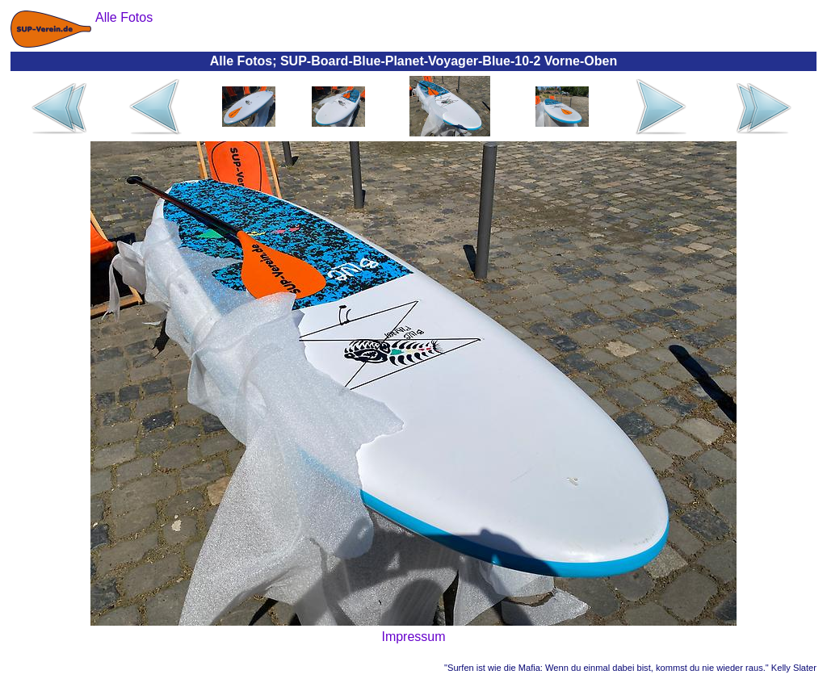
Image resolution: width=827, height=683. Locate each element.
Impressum (413, 636)
